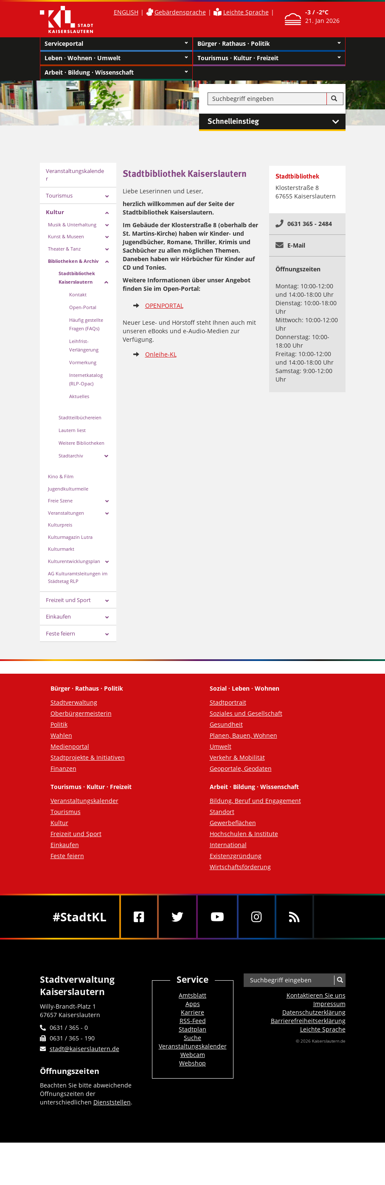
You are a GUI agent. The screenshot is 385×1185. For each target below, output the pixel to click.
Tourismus (59, 195)
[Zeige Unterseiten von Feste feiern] (107, 634)
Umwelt (220, 746)
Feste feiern (60, 633)
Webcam (192, 1055)
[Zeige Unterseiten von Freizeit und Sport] (107, 601)
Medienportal (70, 746)
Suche (192, 1038)
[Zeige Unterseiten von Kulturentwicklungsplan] (107, 562)
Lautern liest (72, 430)
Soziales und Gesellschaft (246, 713)
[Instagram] (257, 916)
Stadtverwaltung (74, 702)
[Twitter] (177, 916)
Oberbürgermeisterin (81, 713)
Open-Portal (82, 307)
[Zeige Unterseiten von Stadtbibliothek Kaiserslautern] (106, 282)
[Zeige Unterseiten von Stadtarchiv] (106, 456)
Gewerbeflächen (233, 823)
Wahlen (61, 735)
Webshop (192, 1063)
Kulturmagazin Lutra (70, 537)
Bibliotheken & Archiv (73, 261)
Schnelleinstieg (277, 121)
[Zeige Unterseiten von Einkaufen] (107, 617)
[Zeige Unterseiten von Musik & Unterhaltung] (107, 225)
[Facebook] (139, 916)
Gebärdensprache (180, 12)
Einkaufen (58, 616)
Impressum (329, 1004)
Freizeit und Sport (68, 600)
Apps (192, 1004)
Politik (59, 724)
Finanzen (63, 768)
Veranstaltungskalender (75, 175)
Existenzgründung (235, 856)
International (228, 845)
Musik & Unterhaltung (72, 224)
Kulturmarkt (61, 549)
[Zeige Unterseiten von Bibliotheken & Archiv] (107, 262)
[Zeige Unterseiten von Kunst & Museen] (107, 237)
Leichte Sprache (246, 12)
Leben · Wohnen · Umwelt (116, 58)
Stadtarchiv (71, 455)
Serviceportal (116, 43)
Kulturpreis (60, 524)
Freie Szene (60, 500)
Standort (222, 812)
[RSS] (294, 916)
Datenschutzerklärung (314, 1012)
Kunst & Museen (66, 236)
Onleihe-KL (161, 354)
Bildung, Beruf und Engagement (255, 801)
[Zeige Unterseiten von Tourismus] (107, 196)
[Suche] (334, 98)
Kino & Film (60, 476)
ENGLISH (126, 12)
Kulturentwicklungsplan (74, 561)
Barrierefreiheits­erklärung (308, 1021)
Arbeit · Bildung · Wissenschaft (116, 72)
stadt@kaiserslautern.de (84, 1049)
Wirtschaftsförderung (240, 867)
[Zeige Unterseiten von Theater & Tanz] (107, 249)
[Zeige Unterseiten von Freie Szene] (107, 501)
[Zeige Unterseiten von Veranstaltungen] (107, 514)
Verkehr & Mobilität (237, 757)
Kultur (55, 212)
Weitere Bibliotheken (81, 443)
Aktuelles (79, 396)
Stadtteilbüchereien (80, 417)
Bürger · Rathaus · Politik (269, 43)
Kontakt (78, 294)
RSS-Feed (193, 1021)
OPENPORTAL (164, 305)
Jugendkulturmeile (68, 488)
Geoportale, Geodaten (241, 768)
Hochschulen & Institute (244, 834)
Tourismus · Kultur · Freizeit (269, 58)
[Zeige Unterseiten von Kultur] (107, 213)
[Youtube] (217, 916)
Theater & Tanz (64, 248)
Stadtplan (192, 1029)
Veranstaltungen (66, 513)
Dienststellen (112, 1102)
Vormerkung (82, 362)
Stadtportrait (228, 702)
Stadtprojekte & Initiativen (88, 757)
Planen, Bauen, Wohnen (243, 735)
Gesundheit (226, 724)
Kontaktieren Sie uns (316, 995)
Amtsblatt (192, 995)
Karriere (192, 1012)
